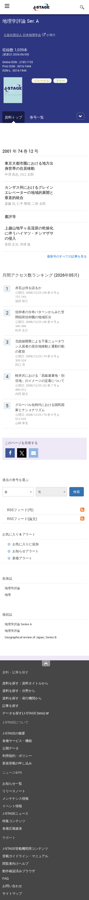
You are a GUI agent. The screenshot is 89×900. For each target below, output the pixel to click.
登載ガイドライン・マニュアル (25, 856)
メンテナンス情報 (15, 798)
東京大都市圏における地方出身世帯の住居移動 (29, 166)
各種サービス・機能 (17, 740)
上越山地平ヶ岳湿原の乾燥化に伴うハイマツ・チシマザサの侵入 (29, 233)
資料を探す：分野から (18, 690)
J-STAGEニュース (15, 813)
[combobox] (17, 491)
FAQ (5, 878)
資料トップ (13, 117)
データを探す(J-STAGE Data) (25, 713)
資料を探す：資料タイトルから (25, 683)
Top (46, 663)
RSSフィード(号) (45, 509)
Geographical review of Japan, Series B (30, 637)
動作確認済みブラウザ (18, 871)
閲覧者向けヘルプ (15, 863)
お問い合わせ (12, 886)
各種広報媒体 (12, 828)
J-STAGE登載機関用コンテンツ (25, 848)
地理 (8, 595)
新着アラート (22, 558)
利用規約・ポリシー (17, 755)
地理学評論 (12, 588)
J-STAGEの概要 (13, 733)
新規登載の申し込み (17, 763)
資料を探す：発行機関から (22, 698)
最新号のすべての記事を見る (67, 256)
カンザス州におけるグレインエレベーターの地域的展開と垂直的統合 (29, 192)
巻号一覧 (37, 117)
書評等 (10, 216)
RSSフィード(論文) (45, 518)
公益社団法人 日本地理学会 (22, 35)
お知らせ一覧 (12, 783)
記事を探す (10, 705)
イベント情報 (12, 806)
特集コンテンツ (13, 821)
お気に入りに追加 (25, 544)
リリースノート (13, 791)
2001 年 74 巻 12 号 (20, 151)
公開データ (10, 748)
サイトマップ (12, 893)
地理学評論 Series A (18, 624)
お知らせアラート (25, 551)
